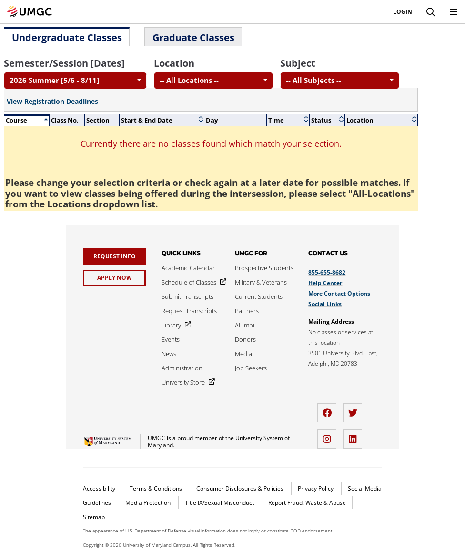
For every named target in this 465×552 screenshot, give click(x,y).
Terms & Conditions (156, 488)
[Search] (430, 11)
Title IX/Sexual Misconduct (220, 503)
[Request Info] (114, 256)
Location (174, 63)
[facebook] (329, 409)
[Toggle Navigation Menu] (453, 11)
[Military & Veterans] (261, 282)
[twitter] (355, 409)
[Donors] (245, 339)
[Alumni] (244, 325)
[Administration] (182, 368)
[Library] (174, 325)
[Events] (171, 339)
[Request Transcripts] (189, 311)
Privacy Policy (316, 488)
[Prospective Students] (264, 268)
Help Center (325, 283)
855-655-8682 (326, 272)
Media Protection (148, 503)
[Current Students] (259, 296)
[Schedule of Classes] (192, 282)
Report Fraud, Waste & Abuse (307, 503)
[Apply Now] (114, 278)
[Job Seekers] (251, 368)
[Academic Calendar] (188, 268)
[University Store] (186, 382)
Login (402, 12)
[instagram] (329, 435)
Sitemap (94, 517)
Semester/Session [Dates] (64, 63)
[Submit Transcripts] (187, 296)
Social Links (325, 304)
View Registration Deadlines (52, 101)
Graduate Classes (193, 37)
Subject (297, 63)
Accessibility (100, 488)
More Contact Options (339, 293)
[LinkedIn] (355, 435)
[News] (169, 353)
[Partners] (247, 311)
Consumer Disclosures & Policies (240, 488)
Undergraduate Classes (67, 37)
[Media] (243, 353)
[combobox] (75, 80)
